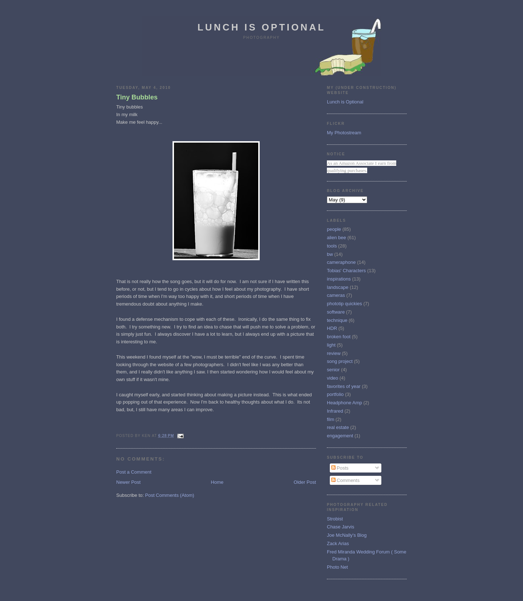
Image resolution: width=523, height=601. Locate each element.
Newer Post (128, 482)
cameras (336, 295)
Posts (340, 468)
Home (217, 482)
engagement (340, 435)
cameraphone (341, 262)
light (331, 345)
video (332, 378)
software (336, 312)
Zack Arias (338, 543)
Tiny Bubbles (137, 97)
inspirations (339, 279)
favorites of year (344, 386)
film (330, 419)
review (334, 353)
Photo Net (337, 567)
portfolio (335, 394)
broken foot (338, 336)
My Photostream (344, 132)
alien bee (336, 237)
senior (333, 369)
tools (332, 246)
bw (330, 254)
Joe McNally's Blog (346, 535)
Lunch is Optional (262, 27)
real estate (338, 427)
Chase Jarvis (340, 527)
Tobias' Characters (346, 270)
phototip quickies (344, 303)
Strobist (335, 519)
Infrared (335, 411)
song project (340, 361)
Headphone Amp (344, 402)
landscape (337, 287)
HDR (332, 328)
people (334, 229)
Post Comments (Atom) (169, 495)
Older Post (305, 482)
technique (337, 320)
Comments (345, 480)
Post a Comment (133, 472)
